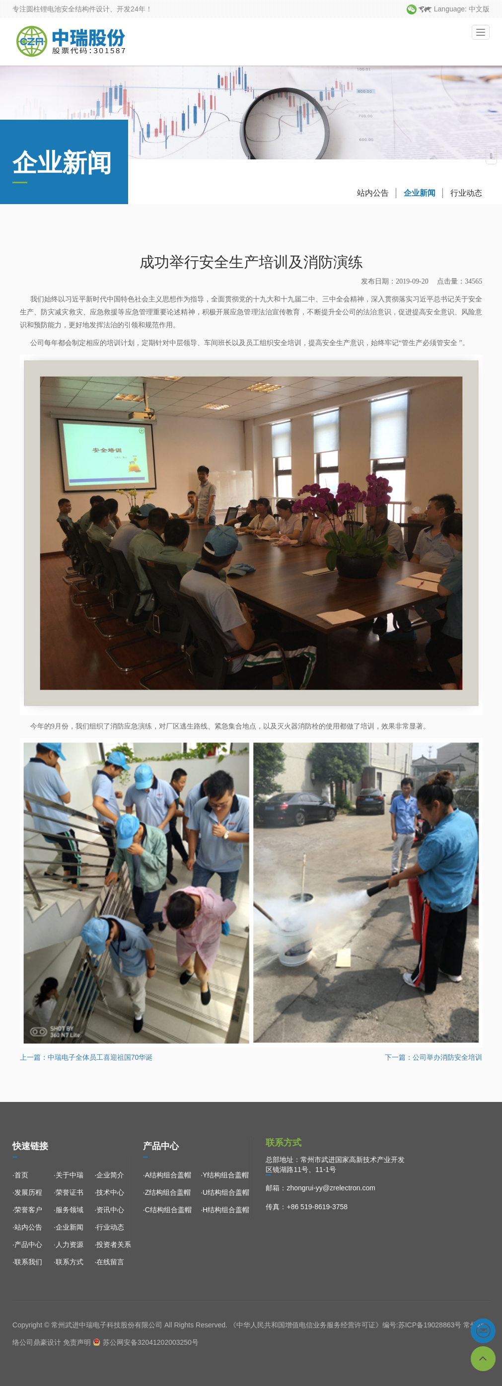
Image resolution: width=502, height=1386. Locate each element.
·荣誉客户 (27, 1210)
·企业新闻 (68, 1227)
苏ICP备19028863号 (430, 1325)
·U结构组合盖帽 (225, 1192)
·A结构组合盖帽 (167, 1175)
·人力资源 (68, 1244)
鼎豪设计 (47, 1342)
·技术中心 (109, 1192)
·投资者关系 (112, 1244)
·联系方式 (68, 1262)
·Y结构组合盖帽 (225, 1175)
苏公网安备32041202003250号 (151, 1342)
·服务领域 (68, 1210)
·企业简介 (109, 1175)
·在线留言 (109, 1262)
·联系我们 (27, 1262)
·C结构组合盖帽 (167, 1210)
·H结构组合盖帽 (225, 1210)
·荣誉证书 (68, 1192)
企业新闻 (419, 212)
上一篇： (34, 1057)
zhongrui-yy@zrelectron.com (331, 1188)
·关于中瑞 (68, 1175)
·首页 (20, 1175)
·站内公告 (27, 1227)
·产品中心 (27, 1244)
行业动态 (466, 212)
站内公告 (373, 212)
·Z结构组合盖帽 (167, 1192)
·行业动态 (109, 1227)
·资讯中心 (109, 1210)
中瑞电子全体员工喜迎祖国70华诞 (100, 1057)
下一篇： (399, 1057)
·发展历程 (27, 1192)
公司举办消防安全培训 (447, 1057)
